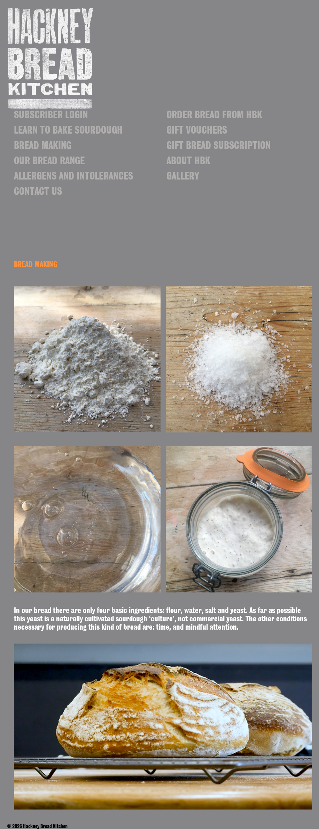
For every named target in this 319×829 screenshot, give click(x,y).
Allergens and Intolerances (73, 177)
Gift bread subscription (218, 146)
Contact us (38, 192)
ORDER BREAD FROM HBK (214, 116)
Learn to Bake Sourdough (68, 131)
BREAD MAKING (42, 146)
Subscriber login (51, 116)
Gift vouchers (196, 131)
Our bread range (49, 162)
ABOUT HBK (188, 162)
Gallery (182, 177)
